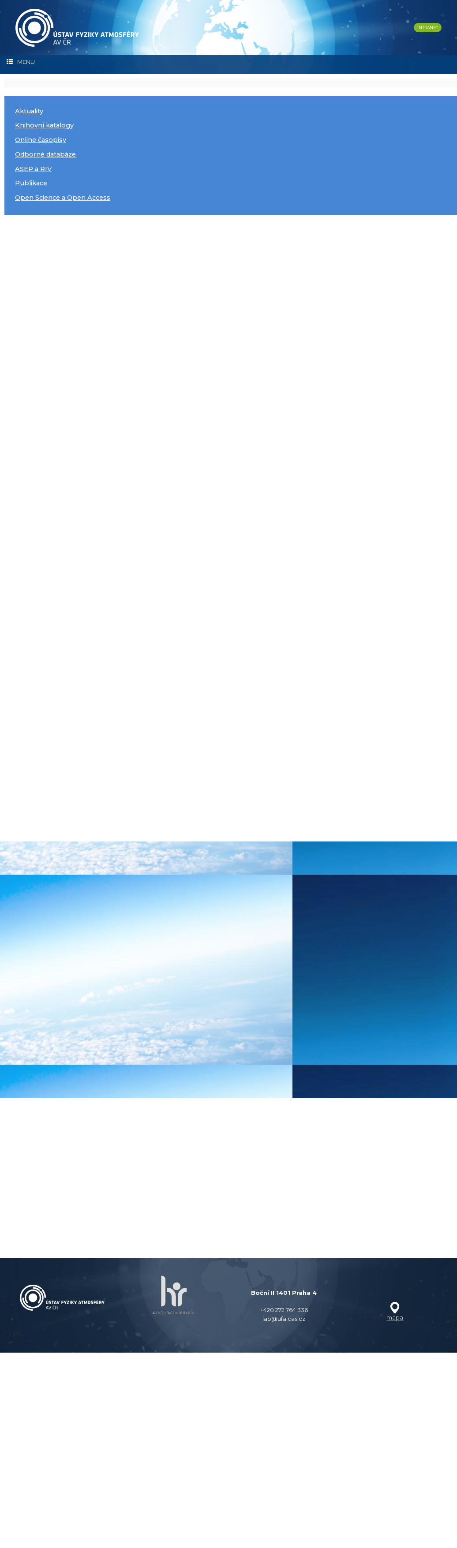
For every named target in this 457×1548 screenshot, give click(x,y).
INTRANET (427, 27)
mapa (394, 1537)
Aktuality (29, 111)
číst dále (38, 273)
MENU (21, 61)
